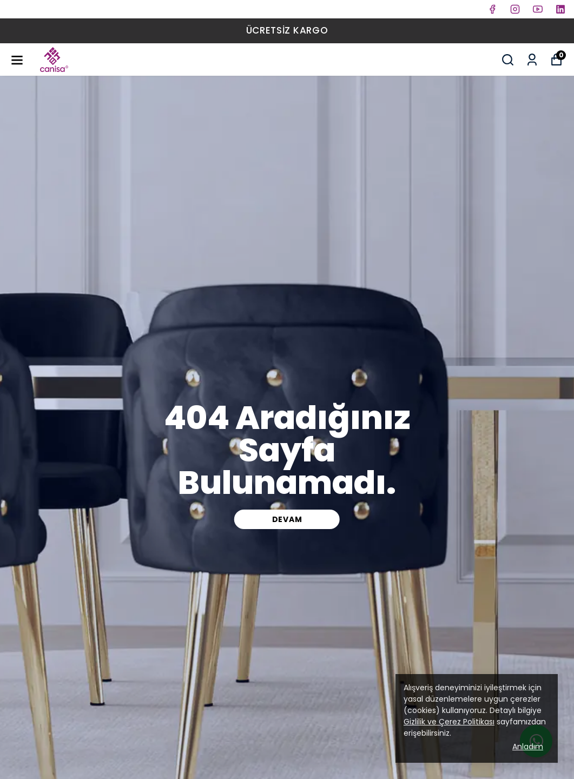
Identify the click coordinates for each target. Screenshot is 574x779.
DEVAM (287, 519)
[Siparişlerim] (532, 60)
